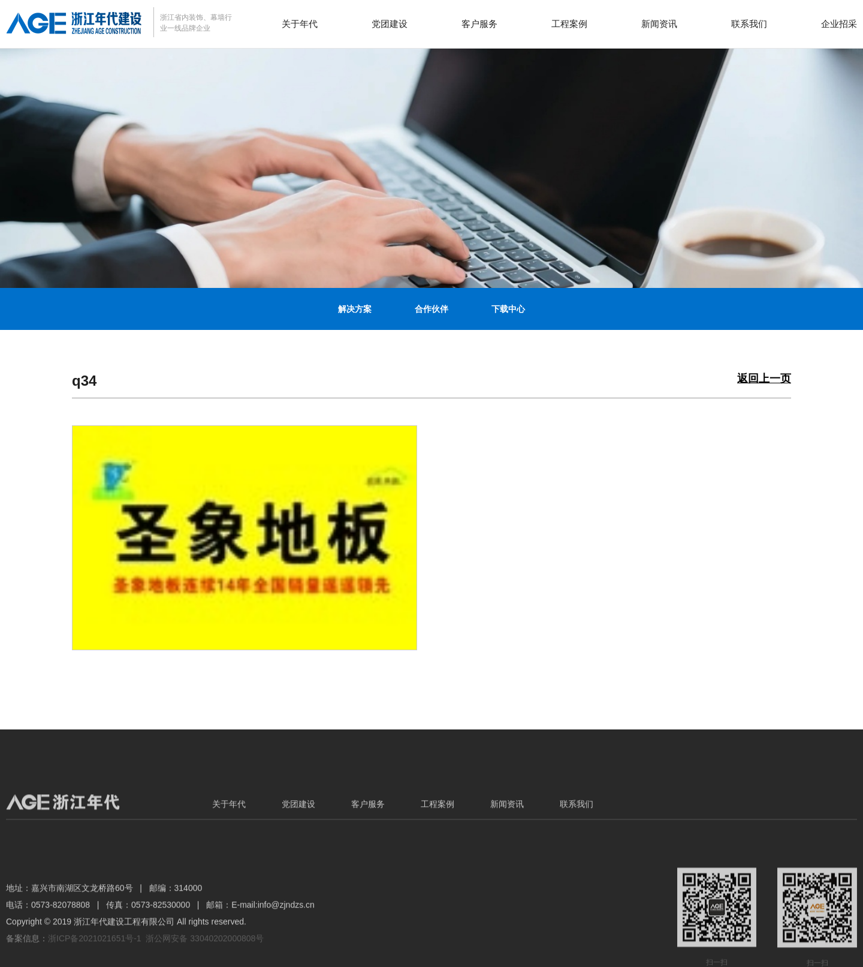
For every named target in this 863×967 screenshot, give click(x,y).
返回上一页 (764, 379)
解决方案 (355, 309)
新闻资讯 (659, 24)
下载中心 (508, 309)
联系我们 (749, 24)
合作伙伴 (431, 309)
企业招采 (839, 24)
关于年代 (300, 24)
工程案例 (569, 24)
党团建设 (390, 24)
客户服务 (479, 24)
